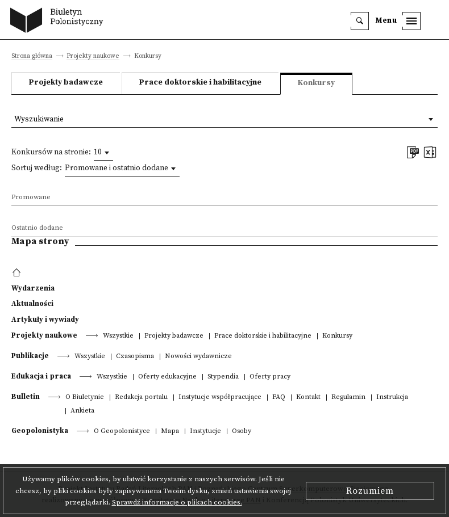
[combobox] (103, 153)
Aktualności (32, 303)
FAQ (278, 397)
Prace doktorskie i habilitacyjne (200, 82)
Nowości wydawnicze (198, 357)
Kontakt (308, 397)
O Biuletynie (84, 397)
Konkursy (337, 336)
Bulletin (25, 396)
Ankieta (82, 411)
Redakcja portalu (141, 397)
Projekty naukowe (92, 56)
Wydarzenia (33, 288)
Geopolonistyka (39, 430)
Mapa (170, 431)
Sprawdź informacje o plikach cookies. (177, 502)
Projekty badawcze (66, 82)
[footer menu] (17, 273)
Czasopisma (135, 357)
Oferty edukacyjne (167, 377)
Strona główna (31, 56)
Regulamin (348, 397)
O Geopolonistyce (122, 431)
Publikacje (30, 355)
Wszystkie (118, 336)
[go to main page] (59, 21)
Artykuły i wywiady (45, 319)
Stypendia (223, 377)
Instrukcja (392, 397)
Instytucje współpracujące (219, 397)
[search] (360, 21)
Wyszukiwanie (39, 119)
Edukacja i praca (41, 376)
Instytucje (205, 431)
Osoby (241, 431)
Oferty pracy (270, 377)
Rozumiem (370, 491)
